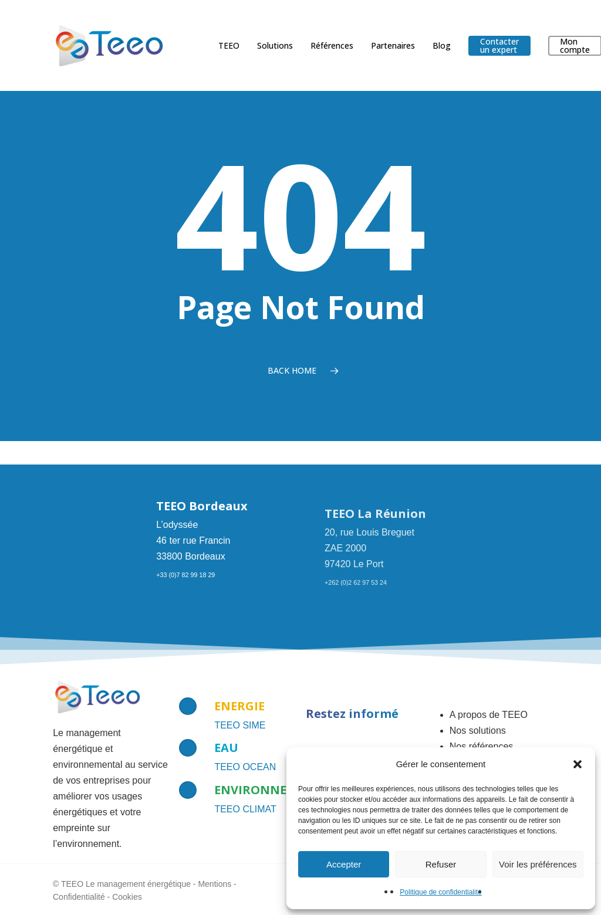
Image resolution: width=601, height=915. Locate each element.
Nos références (482, 746)
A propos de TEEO (489, 715)
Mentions (214, 884)
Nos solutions (478, 731)
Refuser (441, 864)
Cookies (127, 897)
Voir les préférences (538, 864)
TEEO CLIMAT (245, 809)
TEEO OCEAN (245, 767)
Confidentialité (79, 897)
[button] (577, 764)
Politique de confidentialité (440, 892)
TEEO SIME (239, 725)
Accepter (343, 864)
